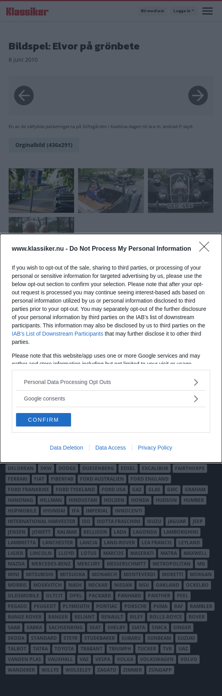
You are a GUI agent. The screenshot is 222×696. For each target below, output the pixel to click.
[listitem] (111, 382)
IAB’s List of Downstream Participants (57, 334)
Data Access (110, 447)
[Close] (206, 249)
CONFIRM (43, 419)
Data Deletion (66, 447)
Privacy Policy (155, 447)
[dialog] (111, 348)
